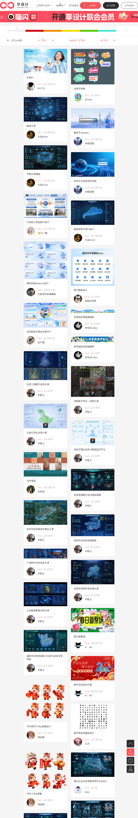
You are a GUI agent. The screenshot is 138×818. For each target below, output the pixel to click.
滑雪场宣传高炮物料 (84, 346)
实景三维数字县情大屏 (38, 384)
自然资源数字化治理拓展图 (87, 495)
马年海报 (31, 481)
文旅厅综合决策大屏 (37, 432)
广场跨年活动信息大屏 (38, 562)
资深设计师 (49, 290)
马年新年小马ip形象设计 (39, 726)
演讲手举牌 (79, 88)
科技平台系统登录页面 (85, 181)
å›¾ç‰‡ (73, 5)
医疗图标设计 (80, 290)
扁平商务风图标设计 (84, 733)
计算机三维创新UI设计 (38, 222)
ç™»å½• (129, 5)
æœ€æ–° (60, 5)
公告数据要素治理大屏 (38, 610)
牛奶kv (30, 77)
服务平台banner (81, 132)
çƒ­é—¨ (48, 5)
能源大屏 (31, 126)
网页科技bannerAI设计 (38, 283)
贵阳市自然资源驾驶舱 (85, 540)
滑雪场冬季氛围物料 (84, 317)
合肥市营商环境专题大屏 (86, 588)
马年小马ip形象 (34, 793)
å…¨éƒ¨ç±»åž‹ (14, 40)
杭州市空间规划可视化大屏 (40, 529)
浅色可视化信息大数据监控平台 (90, 449)
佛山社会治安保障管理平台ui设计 (90, 781)
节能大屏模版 (33, 174)
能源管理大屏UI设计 (84, 229)
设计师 (94, 787)
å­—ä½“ (86, 5)
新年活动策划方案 (83, 684)
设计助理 (95, 95)
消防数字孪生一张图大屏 (86, 401)
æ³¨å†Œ (111, 5)
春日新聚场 (79, 636)
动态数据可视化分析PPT (39, 331)
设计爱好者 (49, 84)
